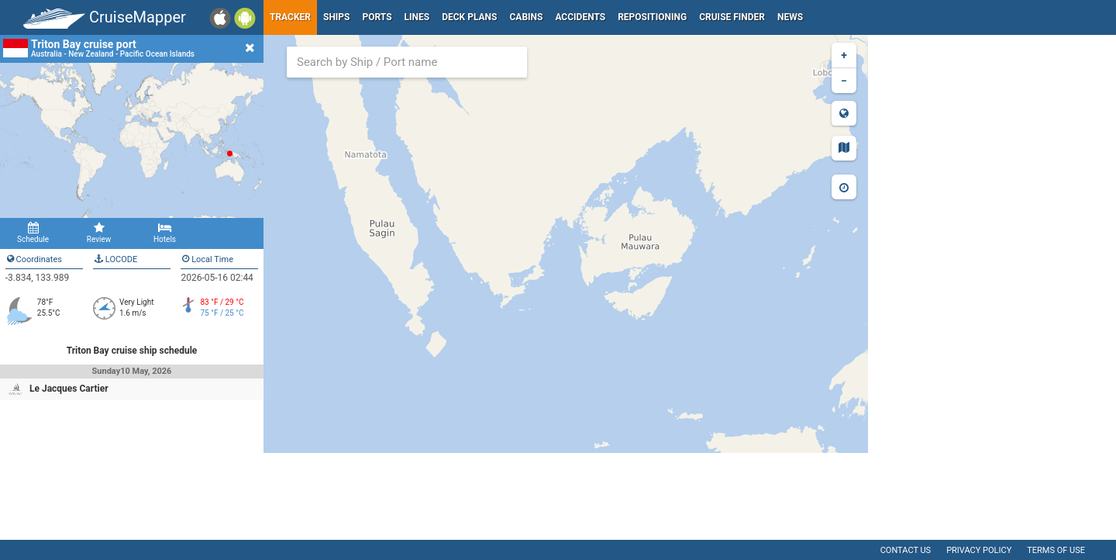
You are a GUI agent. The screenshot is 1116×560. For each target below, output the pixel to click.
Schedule (33, 233)
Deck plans (469, 17)
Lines (417, 17)
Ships (336, 17)
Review (99, 233)
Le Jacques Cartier (68, 388)
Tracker (290, 17)
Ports (377, 17)
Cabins (525, 17)
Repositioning (652, 17)
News (790, 17)
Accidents (580, 17)
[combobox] (407, 62)
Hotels (165, 233)
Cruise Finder (732, 17)
